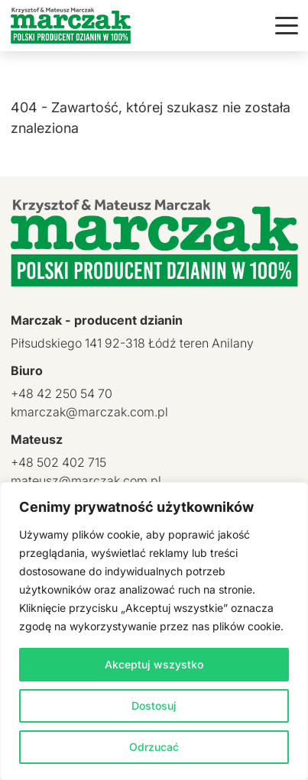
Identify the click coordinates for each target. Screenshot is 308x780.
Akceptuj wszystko (154, 664)
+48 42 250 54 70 (61, 393)
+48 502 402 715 (58, 462)
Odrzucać (154, 746)
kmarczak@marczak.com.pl (89, 411)
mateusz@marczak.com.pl (86, 480)
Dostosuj (154, 705)
